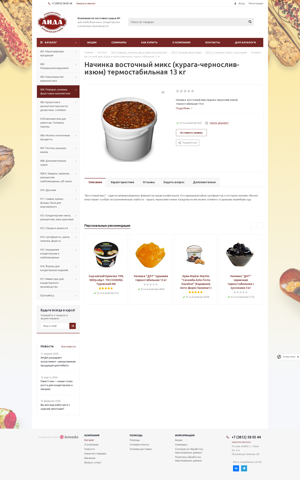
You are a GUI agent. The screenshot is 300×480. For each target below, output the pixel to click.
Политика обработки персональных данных (188, 459)
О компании (181, 42)
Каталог (51, 42)
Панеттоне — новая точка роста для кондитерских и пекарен (57, 385)
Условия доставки (141, 449)
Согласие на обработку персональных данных (189, 451)
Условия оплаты (139, 444)
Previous (254, 226)
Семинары (118, 42)
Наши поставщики (95, 453)
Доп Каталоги (245, 42)
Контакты (212, 42)
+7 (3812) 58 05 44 (62, 3)
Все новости (69, 346)
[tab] (184, 108)
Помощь (136, 435)
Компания (91, 435)
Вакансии (89, 458)
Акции (91, 42)
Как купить (149, 42)
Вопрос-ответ (93, 462)
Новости (89, 449)
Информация (185, 435)
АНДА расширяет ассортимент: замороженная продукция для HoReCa (58, 361)
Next (260, 226)
